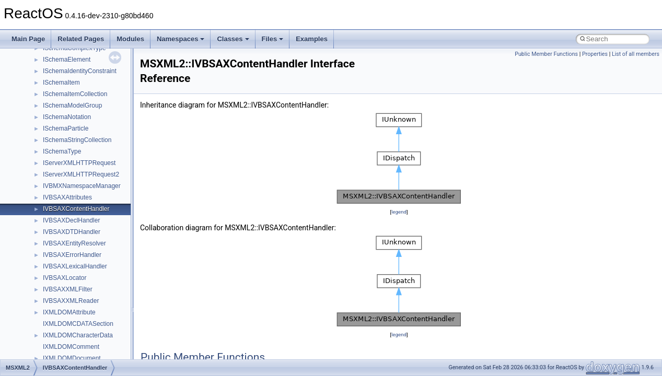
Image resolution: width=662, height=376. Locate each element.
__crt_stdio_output (60, 286)
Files (273, 39)
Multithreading (37, 171)
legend (399, 212)
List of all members (635, 54)
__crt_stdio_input (58, 275)
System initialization (45, 160)
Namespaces (181, 39)
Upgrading (32, 68)
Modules (130, 39)
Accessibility (51, 309)
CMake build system (46, 103)
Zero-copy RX (37, 148)
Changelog (33, 80)
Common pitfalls (40, 114)
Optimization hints (42, 183)
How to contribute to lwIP (52, 91)
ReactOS (22, 57)
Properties (595, 54)
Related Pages (80, 39)
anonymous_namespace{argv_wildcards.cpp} (97, 332)
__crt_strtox (50, 298)
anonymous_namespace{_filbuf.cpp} (84, 321)
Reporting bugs (39, 137)
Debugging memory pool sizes (60, 126)
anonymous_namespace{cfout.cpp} (83, 344)
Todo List (30, 206)
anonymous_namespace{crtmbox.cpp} (87, 355)
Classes (233, 39)
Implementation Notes (48, 194)
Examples (312, 39)
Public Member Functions (546, 54)
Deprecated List (40, 217)
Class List (39, 263)
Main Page (28, 39)
